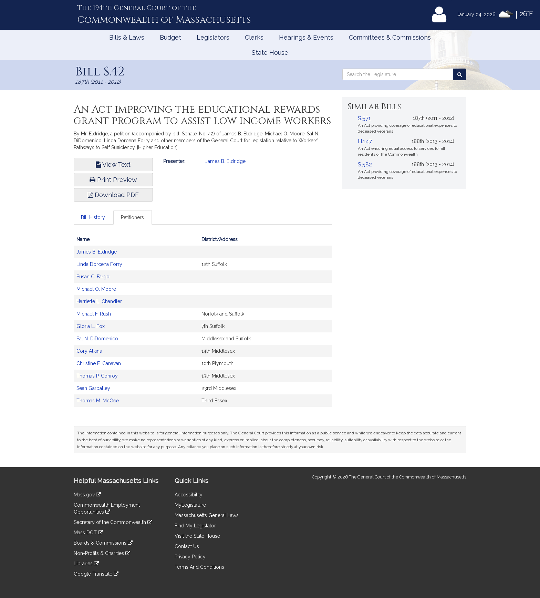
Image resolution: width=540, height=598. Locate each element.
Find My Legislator (195, 525)
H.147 (365, 141)
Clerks (254, 37)
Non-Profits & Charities (102, 553)
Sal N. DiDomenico (97, 338)
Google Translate (96, 574)
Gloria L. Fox (90, 326)
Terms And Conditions (199, 567)
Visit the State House (197, 536)
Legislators (213, 37)
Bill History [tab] (93, 217)
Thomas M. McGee (97, 400)
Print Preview (113, 179)
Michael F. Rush (93, 314)
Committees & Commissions (390, 37)
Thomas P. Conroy (97, 376)
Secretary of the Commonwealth (113, 522)
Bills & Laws (126, 37)
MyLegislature (190, 505)
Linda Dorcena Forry (99, 264)
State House (270, 52)
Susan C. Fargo (93, 276)
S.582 (365, 164)
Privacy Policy (190, 556)
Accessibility (188, 494)
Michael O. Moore (96, 289)
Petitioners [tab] (132, 217)
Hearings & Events (306, 37)
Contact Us (187, 546)
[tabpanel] (203, 323)
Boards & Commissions (103, 543)
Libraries (86, 563)
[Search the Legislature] (459, 74)
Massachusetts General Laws (207, 515)
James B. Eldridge (225, 161)
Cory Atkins (89, 351)
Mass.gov (87, 494)
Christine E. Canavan (98, 363)
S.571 (364, 118)
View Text (113, 164)
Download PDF (113, 194)
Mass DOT (88, 532)
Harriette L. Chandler (99, 301)
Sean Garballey (93, 388)
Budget (170, 37)
